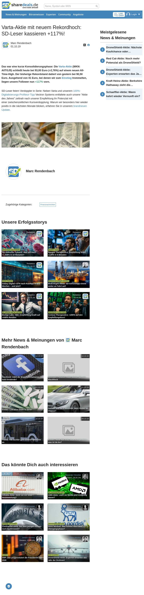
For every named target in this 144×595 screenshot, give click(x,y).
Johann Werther (28, 538)
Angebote (78, 14)
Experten (51, 14)
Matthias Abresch (74, 264)
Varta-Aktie (65, 66)
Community (64, 14)
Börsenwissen (36, 14)
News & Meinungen (16, 14)
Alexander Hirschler (27, 475)
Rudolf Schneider (28, 506)
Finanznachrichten (47, 205)
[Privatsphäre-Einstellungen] (9, 586)
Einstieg (67, 78)
